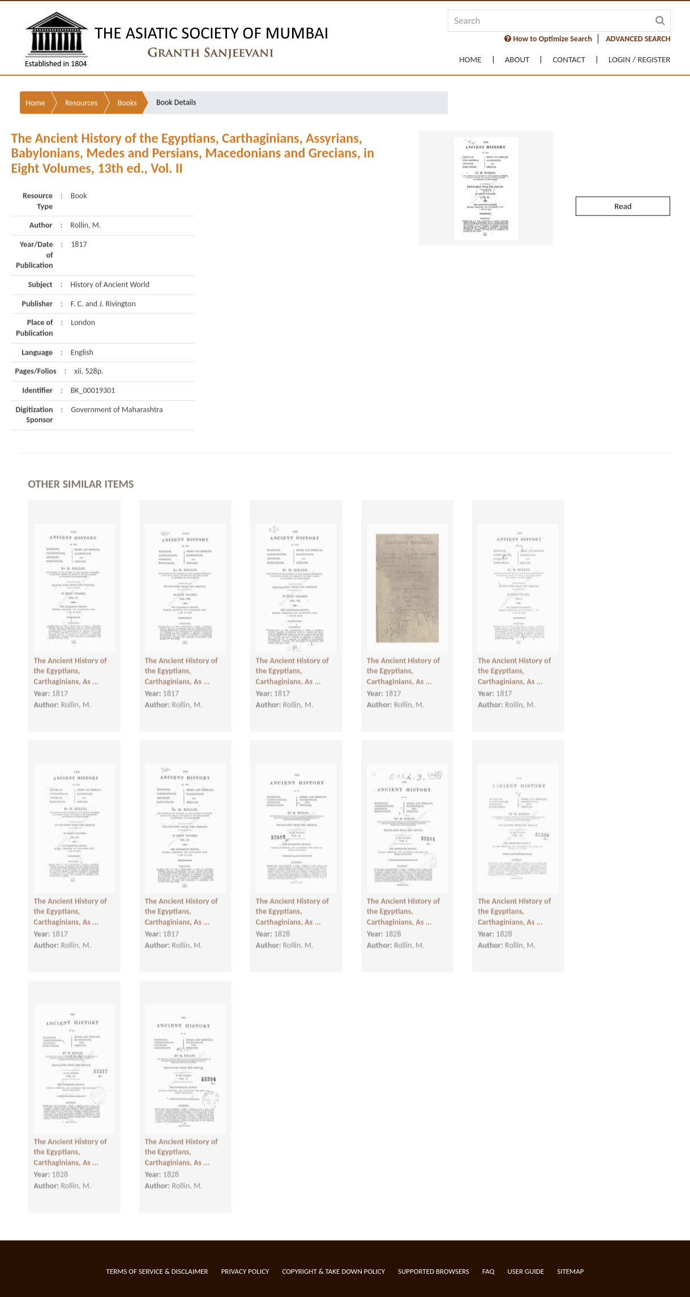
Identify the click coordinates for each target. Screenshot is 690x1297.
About (517, 59)
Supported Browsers (433, 1271)
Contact (568, 59)
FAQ (488, 1271)
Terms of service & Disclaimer (157, 1271)
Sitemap (570, 1271)
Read (622, 182)
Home (470, 59)
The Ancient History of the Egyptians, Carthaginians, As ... (70, 665)
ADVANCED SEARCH (638, 39)
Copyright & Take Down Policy (333, 1271)
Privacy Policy (245, 1271)
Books (127, 79)
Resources (81, 79)
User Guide (525, 1271)
